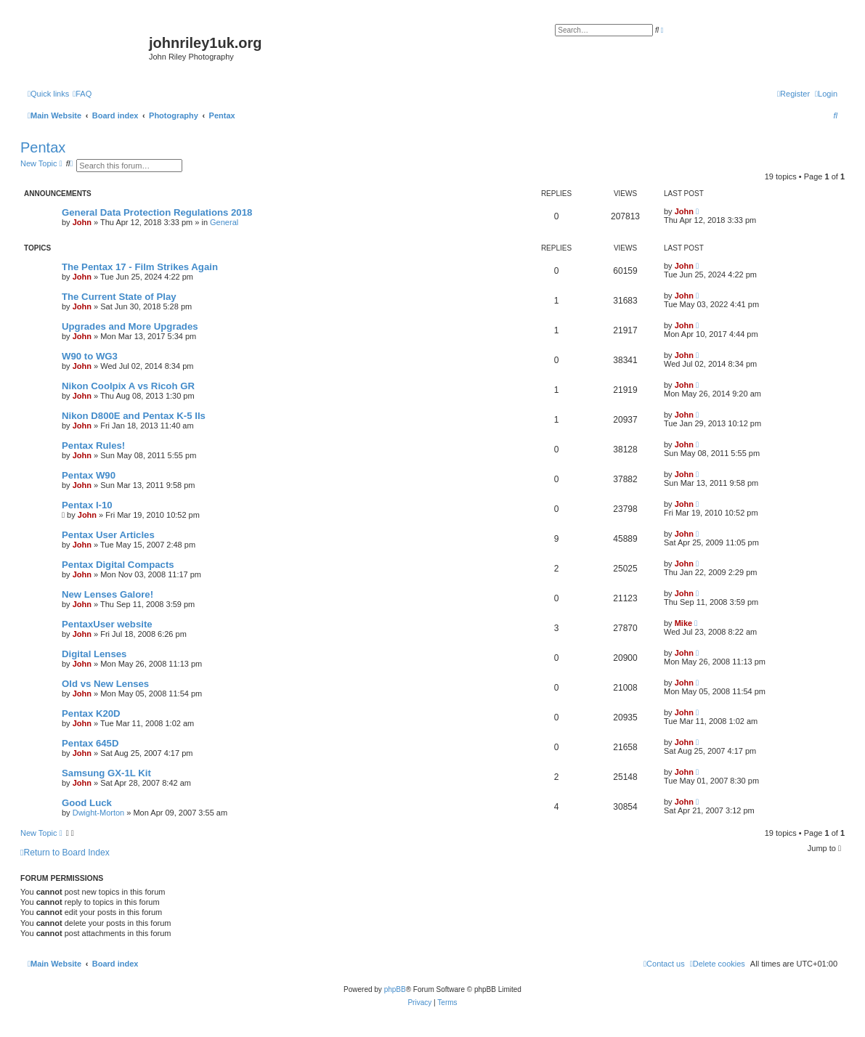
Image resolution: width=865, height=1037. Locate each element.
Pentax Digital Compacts (118, 564)
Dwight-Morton (99, 812)
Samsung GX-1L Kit (106, 773)
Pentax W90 (88, 475)
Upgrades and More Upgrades (130, 326)
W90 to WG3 (90, 356)
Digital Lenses (94, 653)
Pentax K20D (91, 713)
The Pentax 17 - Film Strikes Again (140, 266)
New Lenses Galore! (107, 594)
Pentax (42, 147)
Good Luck (87, 802)
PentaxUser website (107, 624)
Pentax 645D (90, 743)
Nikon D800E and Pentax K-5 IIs (134, 415)
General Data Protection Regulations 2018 (157, 212)
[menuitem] (82, 93)
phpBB (395, 989)
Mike (683, 623)
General (224, 222)
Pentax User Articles (108, 534)
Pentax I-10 (87, 505)
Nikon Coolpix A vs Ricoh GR (128, 386)
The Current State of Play (119, 296)
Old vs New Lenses (105, 683)
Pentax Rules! (93, 445)
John (82, 222)
